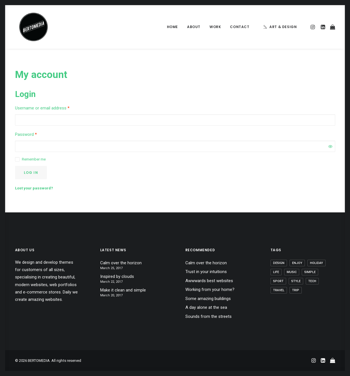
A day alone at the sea (206, 307)
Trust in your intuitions (206, 271)
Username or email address (42, 108)
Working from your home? (209, 289)
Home (172, 26)
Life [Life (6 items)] (276, 272)
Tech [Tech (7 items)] (312, 281)
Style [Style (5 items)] (296, 281)
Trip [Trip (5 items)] (295, 290)
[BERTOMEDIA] (29, 27)
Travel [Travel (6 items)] (278, 290)
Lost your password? (34, 188)
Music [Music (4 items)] (292, 272)
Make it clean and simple (123, 290)
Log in (31, 172)
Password (26, 134)
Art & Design (283, 26)
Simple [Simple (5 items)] (310, 272)
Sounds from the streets (208, 316)
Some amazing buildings (208, 298)
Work (215, 26)
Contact (239, 26)
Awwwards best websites (209, 280)
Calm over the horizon (121, 262)
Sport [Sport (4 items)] (278, 281)
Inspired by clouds (117, 276)
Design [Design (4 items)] (278, 263)
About (193, 26)
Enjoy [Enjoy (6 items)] (297, 263)
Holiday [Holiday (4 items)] (316, 263)
